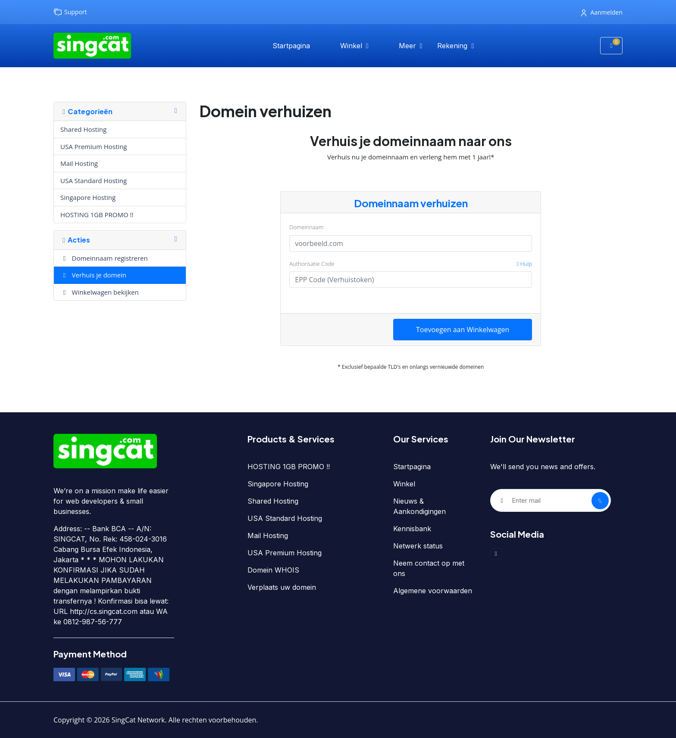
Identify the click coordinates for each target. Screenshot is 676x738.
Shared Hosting (83, 129)
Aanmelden (602, 12)
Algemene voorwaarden (432, 590)
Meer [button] (408, 45)
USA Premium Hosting (93, 146)
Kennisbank (412, 528)
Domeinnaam (306, 227)
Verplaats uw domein (281, 587)
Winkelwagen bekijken (99, 292)
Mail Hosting (79, 163)
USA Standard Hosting (93, 180)
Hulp (524, 264)
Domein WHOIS (273, 570)
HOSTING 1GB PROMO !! (97, 214)
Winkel (352, 45)
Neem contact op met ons (428, 568)
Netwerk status (418, 546)
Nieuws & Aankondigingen (419, 506)
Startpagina (291, 45)
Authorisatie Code (410, 264)
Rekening (453, 45)
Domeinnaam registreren (104, 258)
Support (70, 12)
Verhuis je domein (93, 275)
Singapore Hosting (88, 197)
